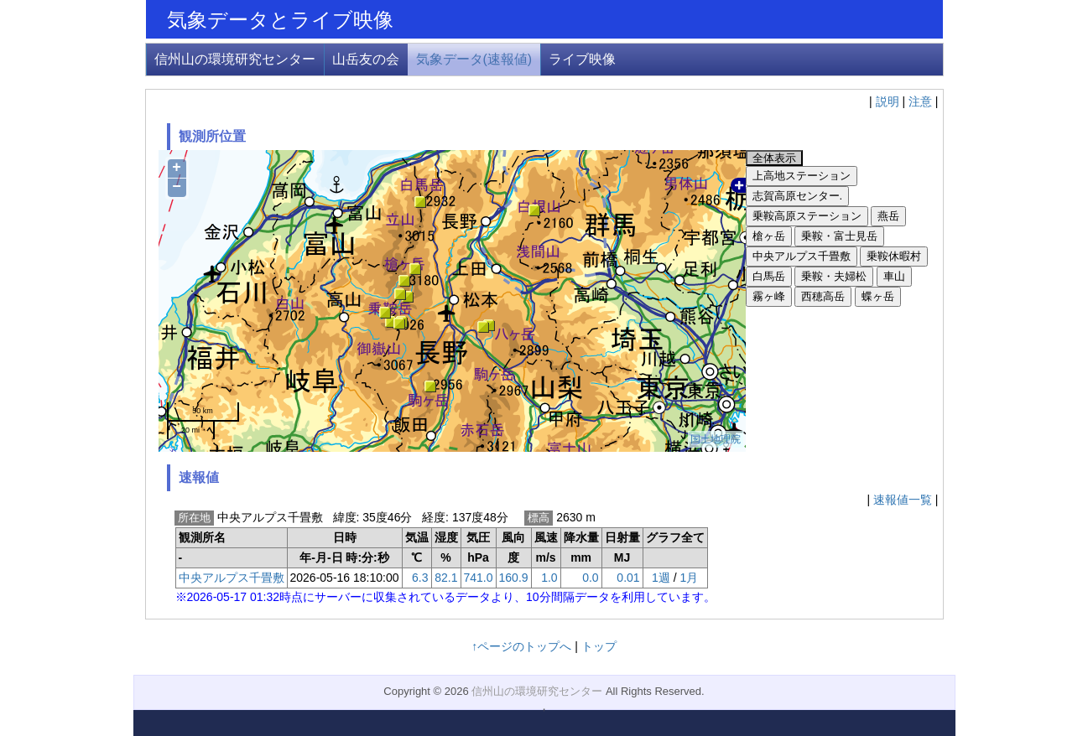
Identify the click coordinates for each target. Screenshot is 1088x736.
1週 (661, 577)
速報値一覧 (902, 499)
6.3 (420, 577)
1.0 (549, 577)
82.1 (446, 577)
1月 (688, 577)
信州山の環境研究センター (234, 59)
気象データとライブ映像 (280, 19)
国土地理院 (715, 439)
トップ (599, 646)
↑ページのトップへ (521, 646)
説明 (887, 101)
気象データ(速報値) (474, 59)
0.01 (628, 577)
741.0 (478, 577)
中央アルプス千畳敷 (231, 577)
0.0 (590, 577)
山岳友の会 (365, 59)
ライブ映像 (582, 59)
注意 (920, 101)
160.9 (513, 577)
